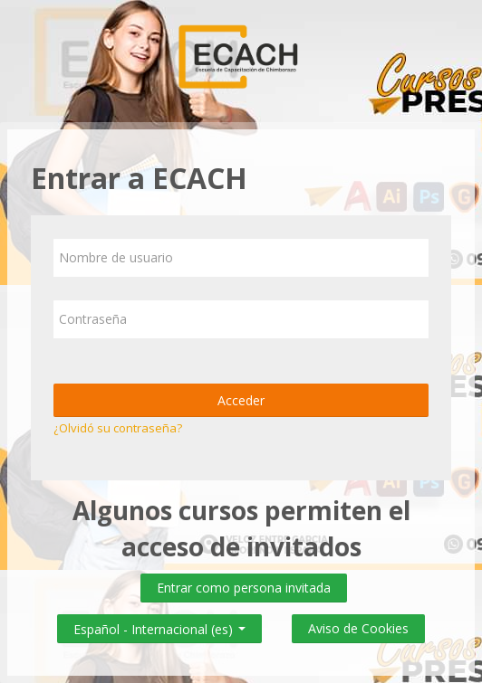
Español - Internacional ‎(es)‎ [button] (159, 626)
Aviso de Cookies (358, 628)
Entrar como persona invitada (244, 587)
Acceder (241, 400)
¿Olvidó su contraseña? (117, 428)
